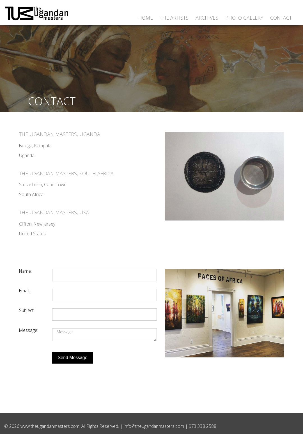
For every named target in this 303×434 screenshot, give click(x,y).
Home (145, 17)
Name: (25, 271)
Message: (28, 330)
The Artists (174, 17)
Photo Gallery (244, 17)
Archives (207, 17)
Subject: (27, 310)
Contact (281, 17)
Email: (24, 291)
